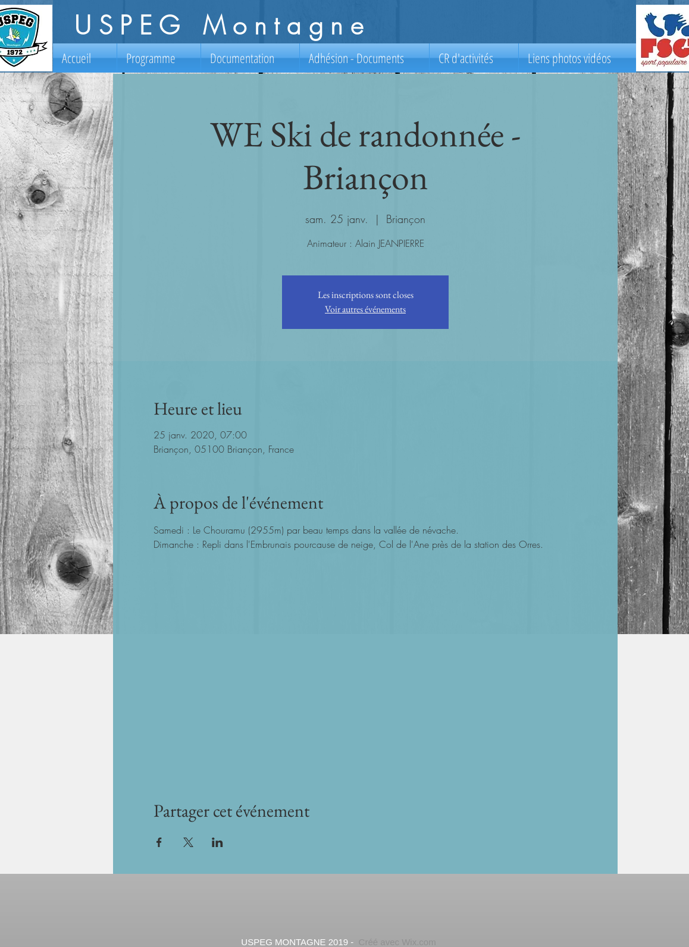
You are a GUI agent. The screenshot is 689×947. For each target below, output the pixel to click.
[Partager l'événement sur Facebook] (159, 842)
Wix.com (419, 942)
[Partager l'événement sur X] (188, 842)
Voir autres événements (365, 309)
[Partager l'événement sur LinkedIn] (217, 842)
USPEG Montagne (222, 25)
